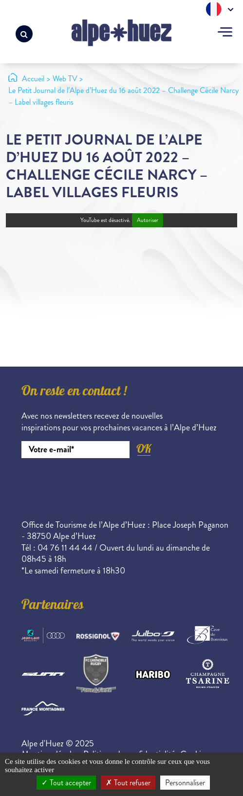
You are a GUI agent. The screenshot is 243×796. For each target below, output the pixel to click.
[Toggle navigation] (225, 33)
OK (143, 448)
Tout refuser (128, 782)
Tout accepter (66, 782)
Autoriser (147, 220)
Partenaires (52, 606)
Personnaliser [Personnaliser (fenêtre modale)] (185, 782)
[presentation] (95, 485)
